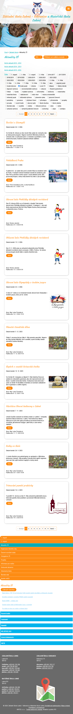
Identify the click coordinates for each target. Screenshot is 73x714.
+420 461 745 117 (49, 664)
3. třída (52, 80)
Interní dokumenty (7, 637)
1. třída (23, 74)
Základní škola (13, 52)
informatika (40, 92)
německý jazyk (11, 97)
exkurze (43, 89)
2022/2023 (10, 80)
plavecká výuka (40, 97)
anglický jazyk (61, 83)
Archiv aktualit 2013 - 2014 (12, 63)
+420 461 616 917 (47, 668)
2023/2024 (21, 80)
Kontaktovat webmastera (53, 706)
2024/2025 (31, 80)
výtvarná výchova (12, 109)
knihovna (51, 92)
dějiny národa (62, 86)
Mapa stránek (65, 706)
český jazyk (23, 86)
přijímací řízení (31, 100)
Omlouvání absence (7, 567)
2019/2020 (21, 77)
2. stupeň (32, 74)
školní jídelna (57, 103)
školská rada (11, 106)
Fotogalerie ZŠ (5, 556)
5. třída (9, 83)
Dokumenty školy (6, 571)
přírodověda (54, 100)
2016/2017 (51, 74)
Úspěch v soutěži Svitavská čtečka (23, 366)
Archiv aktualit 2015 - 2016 (12, 70)
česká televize (11, 86)
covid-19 (42, 86)
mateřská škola (11, 94)
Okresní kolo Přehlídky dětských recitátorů (27, 199)
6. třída (17, 83)
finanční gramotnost (56, 89)
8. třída (35, 83)
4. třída (60, 80)
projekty (64, 100)
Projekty (3, 560)
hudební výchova (28, 92)
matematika (61, 92)
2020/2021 (42, 77)
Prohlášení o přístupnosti (36, 708)
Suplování (4, 619)
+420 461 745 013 (14, 691)
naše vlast (35, 94)
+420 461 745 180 (14, 687)
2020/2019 (31, 77)
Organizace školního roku (9, 549)
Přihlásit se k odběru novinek (55, 57)
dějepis (51, 86)
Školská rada (5, 575)
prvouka (9, 103)
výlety (59, 106)
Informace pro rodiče (7, 564)
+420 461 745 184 (14, 664)
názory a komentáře (49, 94)
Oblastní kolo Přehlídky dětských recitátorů (27, 237)
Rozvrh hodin (5, 613)
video (52, 106)
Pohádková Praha (14, 160)
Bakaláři (3, 625)
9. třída (43, 83)
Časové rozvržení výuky (8, 552)
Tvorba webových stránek (34, 709)
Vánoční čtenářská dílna (18, 327)
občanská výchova (26, 97)
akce (51, 83)
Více (9, 142)
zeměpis (62, 109)
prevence (20, 100)
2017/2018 (62, 74)
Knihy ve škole (13, 446)
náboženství (24, 94)
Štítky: (6, 74)
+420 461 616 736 (47, 666)
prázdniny (10, 100)
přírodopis (43, 100)
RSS (38, 57)
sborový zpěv (32, 103)
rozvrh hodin (20, 103)
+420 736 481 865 (11, 666)
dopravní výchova (12, 89)
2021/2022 (53, 77)
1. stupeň (14, 74)
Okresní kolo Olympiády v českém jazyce (26, 282)
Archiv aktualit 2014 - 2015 (12, 67)
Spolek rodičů (5, 578)
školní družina (44, 103)
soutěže (21, 106)
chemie (33, 86)
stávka (30, 106)
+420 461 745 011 (12, 693)
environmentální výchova (29, 89)
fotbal (9, 92)
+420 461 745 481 (14, 670)
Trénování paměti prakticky (19, 485)
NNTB (3, 643)
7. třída (26, 83)
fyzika (17, 92)
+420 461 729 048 (14, 668)
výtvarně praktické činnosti (30, 109)
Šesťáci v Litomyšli (15, 122)
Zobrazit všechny (8, 590)
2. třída (42, 74)
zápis (54, 109)
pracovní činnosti (54, 97)
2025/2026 (42, 80)
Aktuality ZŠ (5, 545)
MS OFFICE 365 (6, 631)
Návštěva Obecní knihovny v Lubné (23, 406)
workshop (45, 109)
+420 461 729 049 (12, 672)
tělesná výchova (41, 106)
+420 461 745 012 (13, 689)
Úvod (6, 52)
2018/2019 (10, 77)
